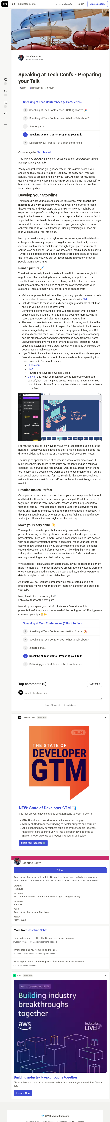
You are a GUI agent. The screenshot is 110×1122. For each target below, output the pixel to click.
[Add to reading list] (5, 104)
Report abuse (70, 705)
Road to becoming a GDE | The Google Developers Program (60, 940)
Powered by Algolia (63, 4)
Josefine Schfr (33, 56)
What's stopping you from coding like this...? (60, 951)
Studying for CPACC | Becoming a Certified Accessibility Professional (60, 963)
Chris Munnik (44, 152)
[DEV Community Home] (4, 4)
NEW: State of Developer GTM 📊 (48, 808)
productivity (36, 88)
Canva (31, 376)
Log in (81, 4)
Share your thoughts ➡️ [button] (33, 843)
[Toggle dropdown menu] (105, 717)
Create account (97, 4)
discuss (50, 88)
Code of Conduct (52, 705)
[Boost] (5, 114)
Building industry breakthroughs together (45, 1077)
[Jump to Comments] (5, 92)
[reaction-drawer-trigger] (5, 81)
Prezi (31, 368)
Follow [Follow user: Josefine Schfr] (60, 870)
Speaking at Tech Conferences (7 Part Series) (52, 102)
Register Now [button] (23, 1093)
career (23, 88)
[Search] (13, 4)
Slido (85, 299)
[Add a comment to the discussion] (63, 694)
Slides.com (34, 365)
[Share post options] (6, 124)
